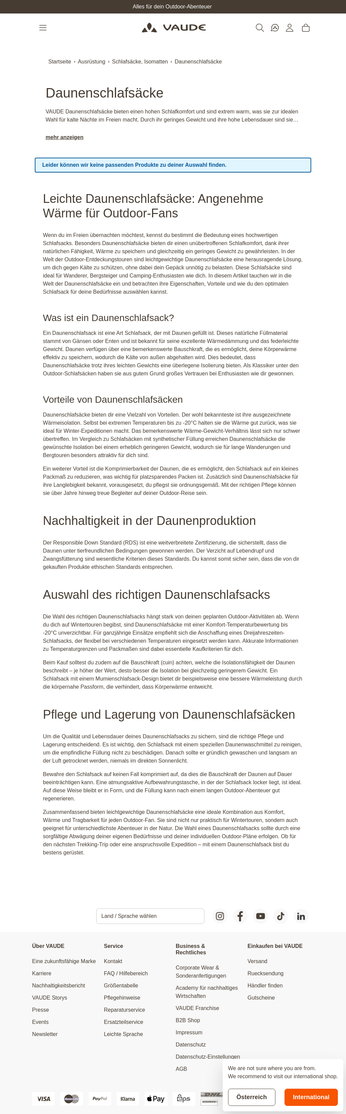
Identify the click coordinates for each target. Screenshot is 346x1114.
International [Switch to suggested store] (311, 1097)
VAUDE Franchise (197, 1008)
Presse (40, 1010)
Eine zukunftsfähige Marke (64, 961)
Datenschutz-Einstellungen (208, 1057)
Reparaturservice (124, 1010)
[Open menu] (43, 27)
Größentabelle (121, 985)
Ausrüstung (91, 61)
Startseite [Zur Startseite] (59, 61)
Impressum (189, 1032)
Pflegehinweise (122, 998)
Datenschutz (191, 1044)
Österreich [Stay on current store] (252, 1097)
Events (40, 1022)
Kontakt (113, 961)
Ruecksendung (266, 973)
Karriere (41, 973)
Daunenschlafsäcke (198, 61)
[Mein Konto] (289, 27)
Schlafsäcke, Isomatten (140, 61)
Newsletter (45, 1034)
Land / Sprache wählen (129, 916)
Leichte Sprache (123, 1034)
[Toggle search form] (259, 27)
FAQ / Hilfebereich (126, 973)
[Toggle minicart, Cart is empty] (305, 27)
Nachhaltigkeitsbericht (58, 985)
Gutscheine (261, 998)
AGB (181, 1069)
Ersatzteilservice (123, 1022)
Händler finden (265, 985)
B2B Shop (188, 1020)
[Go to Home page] (174, 28)
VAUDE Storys (49, 998)
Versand (258, 961)
